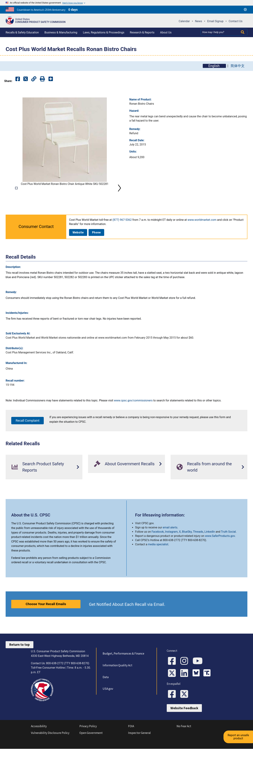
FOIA (131, 748)
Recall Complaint (27, 440)
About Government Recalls (124, 483)
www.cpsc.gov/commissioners (133, 420)
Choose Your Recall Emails (46, 624)
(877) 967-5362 (122, 239)
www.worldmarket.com (201, 239)
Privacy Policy (88, 748)
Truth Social (228, 551)
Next (119, 197)
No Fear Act (184, 748)
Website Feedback (184, 729)
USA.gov (107, 708)
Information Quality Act (117, 685)
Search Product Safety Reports (38, 486)
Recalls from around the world (204, 486)
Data (105, 697)
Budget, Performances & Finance (123, 673)
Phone (96, 252)
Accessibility (39, 748)
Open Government (91, 754)
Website (78, 252)
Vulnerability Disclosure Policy (50, 754)
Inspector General (139, 754)
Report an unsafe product (239, 730)
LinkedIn (209, 551)
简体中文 (238, 66)
